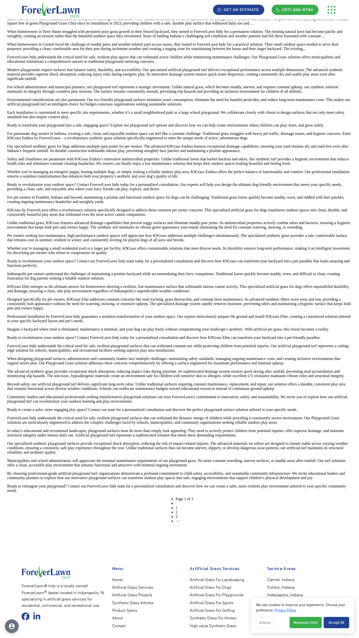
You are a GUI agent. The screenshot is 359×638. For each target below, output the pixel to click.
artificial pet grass (267, 329)
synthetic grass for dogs (51, 146)
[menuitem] (117, 580)
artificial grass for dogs (249, 210)
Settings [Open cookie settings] (265, 623)
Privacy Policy (285, 610)
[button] (331, 10)
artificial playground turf (297, 346)
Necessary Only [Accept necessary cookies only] (305, 622)
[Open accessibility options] (12, 626)
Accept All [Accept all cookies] (336, 622)
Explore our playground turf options (138, 125)
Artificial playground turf (95, 435)
